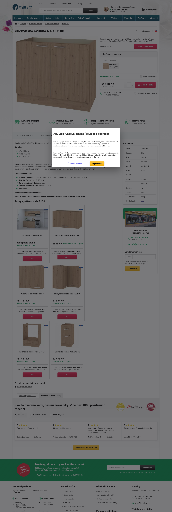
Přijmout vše (97, 164)
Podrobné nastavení (75, 163)
